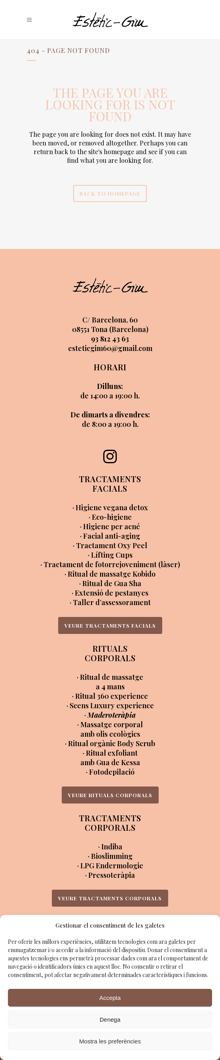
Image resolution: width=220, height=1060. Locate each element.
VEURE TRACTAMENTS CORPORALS (110, 898)
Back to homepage (110, 193)
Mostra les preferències (110, 1041)
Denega (110, 1019)
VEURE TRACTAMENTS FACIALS (110, 625)
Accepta (110, 997)
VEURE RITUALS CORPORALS (110, 795)
